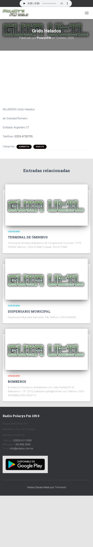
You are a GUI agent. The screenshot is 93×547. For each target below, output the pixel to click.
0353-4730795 (24, 136)
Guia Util (40, 147)
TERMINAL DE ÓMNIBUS (28, 237)
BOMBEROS (17, 381)
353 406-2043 (22, 444)
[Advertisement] (46, 76)
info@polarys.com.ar (21, 448)
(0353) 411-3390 (22, 440)
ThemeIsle (60, 487)
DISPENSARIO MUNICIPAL (29, 311)
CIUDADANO (14, 231)
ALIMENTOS (24, 147)
